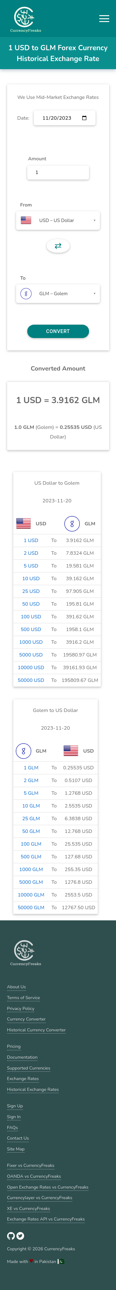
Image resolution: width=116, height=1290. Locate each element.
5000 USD (31, 655)
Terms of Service (23, 997)
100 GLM (31, 844)
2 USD (31, 553)
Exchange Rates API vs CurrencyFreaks (46, 1219)
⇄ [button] (58, 246)
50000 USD (31, 680)
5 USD (31, 566)
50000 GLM (31, 907)
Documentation (22, 1057)
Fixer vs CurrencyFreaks (30, 1165)
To (23, 278)
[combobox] (58, 220)
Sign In (14, 1117)
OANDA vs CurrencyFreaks (34, 1176)
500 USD (31, 629)
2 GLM (31, 780)
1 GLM (31, 767)
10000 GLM (31, 895)
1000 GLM (31, 869)
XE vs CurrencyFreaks (28, 1208)
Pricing (14, 1046)
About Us (16, 987)
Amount (37, 158)
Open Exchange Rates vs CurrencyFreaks (47, 1187)
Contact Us (18, 1138)
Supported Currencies (28, 1068)
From (26, 205)
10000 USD (31, 667)
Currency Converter (26, 1019)
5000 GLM (31, 882)
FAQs (12, 1127)
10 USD (31, 578)
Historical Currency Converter (36, 1030)
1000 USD (31, 642)
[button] (104, 18)
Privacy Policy (21, 1008)
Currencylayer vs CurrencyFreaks (39, 1197)
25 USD (31, 591)
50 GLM (31, 831)
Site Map (16, 1149)
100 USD (31, 616)
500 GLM (31, 856)
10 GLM (31, 806)
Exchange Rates (23, 1078)
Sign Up (15, 1106)
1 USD (31, 540)
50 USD (31, 604)
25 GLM (31, 818)
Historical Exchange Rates (33, 1089)
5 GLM (31, 793)
